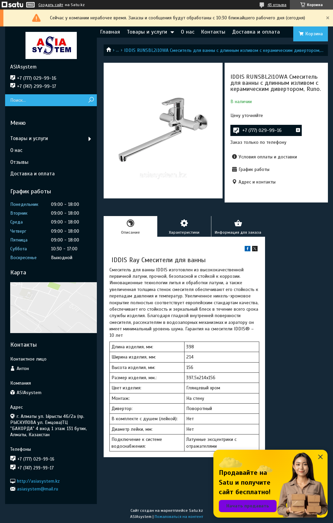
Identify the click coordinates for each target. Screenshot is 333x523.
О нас (187, 31)
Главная (110, 31)
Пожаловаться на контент (179, 516)
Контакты (213, 31)
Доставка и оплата (256, 31)
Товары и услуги (147, 31)
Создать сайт (50, 4)
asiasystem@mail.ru (37, 489)
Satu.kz (196, 510)
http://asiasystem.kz (38, 481)
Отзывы (19, 162)
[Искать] (91, 100)
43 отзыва (276, 4)
